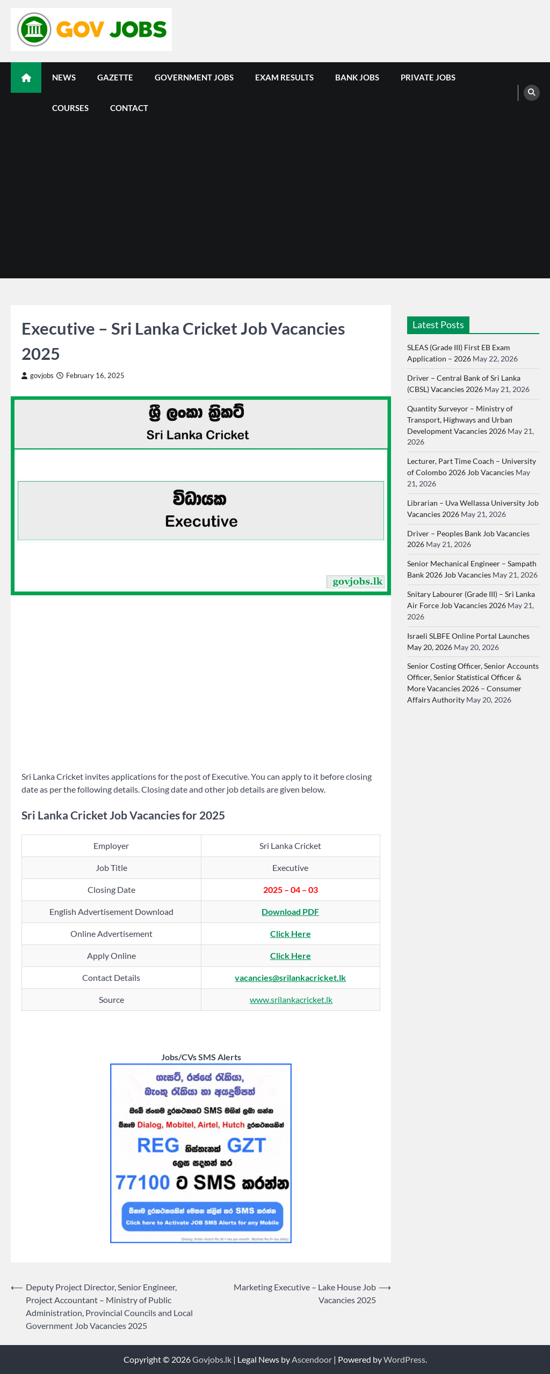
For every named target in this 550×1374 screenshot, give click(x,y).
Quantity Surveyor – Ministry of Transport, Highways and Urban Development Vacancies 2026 (460, 419)
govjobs (37, 376)
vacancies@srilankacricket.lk (290, 977)
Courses (70, 108)
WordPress (404, 1359)
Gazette (115, 77)
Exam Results (284, 77)
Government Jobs (194, 77)
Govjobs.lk (211, 1359)
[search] (532, 93)
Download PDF (290, 911)
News (64, 77)
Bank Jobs (357, 77)
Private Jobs (428, 77)
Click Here (290, 933)
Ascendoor (312, 1359)
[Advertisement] (275, 203)
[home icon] (26, 77)
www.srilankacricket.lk (291, 999)
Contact (129, 108)
